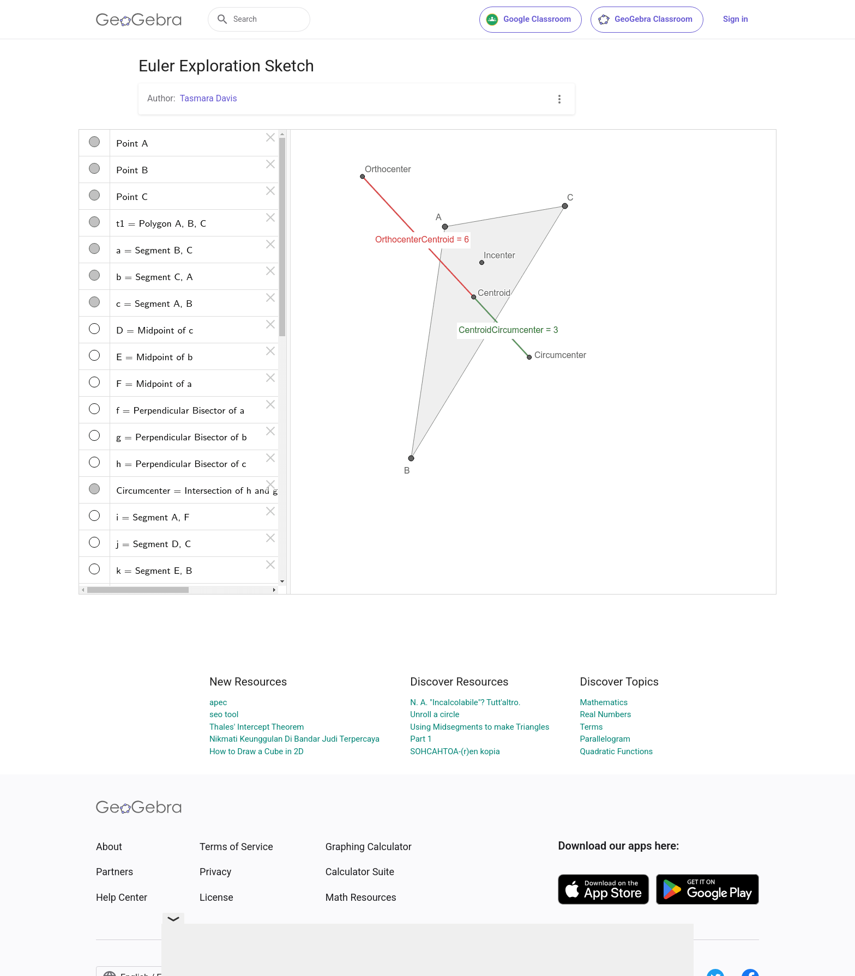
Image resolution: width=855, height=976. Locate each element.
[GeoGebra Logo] (139, 19)
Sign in (735, 19)
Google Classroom (528, 19)
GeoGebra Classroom (645, 19)
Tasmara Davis (208, 98)
